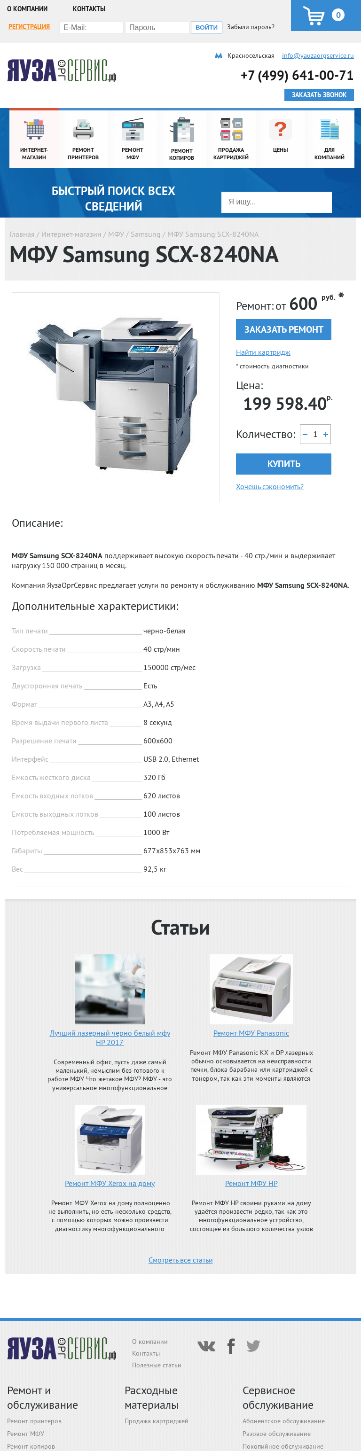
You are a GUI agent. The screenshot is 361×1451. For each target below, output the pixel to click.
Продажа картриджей (156, 1421)
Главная (22, 234)
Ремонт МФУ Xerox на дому (110, 1183)
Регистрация (29, 27)
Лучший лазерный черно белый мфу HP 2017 (110, 1037)
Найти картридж (263, 352)
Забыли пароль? (251, 27)
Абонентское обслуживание (284, 1421)
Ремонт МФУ (25, 1433)
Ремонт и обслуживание (42, 1397)
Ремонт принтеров (34, 1421)
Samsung (146, 234)
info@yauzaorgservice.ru (318, 55)
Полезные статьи (156, 1365)
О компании (27, 9)
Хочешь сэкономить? (270, 486)
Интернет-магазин (71, 234)
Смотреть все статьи (181, 1259)
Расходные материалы (152, 1397)
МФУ (116, 234)
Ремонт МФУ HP (251, 1183)
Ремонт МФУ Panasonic (251, 1033)
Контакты (89, 9)
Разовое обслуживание (277, 1433)
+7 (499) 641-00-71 (297, 75)
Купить (283, 464)
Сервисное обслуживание (278, 1397)
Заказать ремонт (283, 329)
